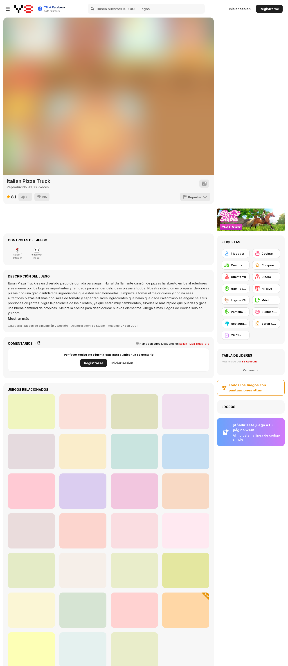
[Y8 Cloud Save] (236, 335)
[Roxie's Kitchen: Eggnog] (31, 570)
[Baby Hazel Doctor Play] (134, 411)
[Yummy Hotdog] (31, 451)
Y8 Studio (98, 325)
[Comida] (236, 265)
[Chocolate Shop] (82, 411)
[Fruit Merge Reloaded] (185, 530)
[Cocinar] (266, 253)
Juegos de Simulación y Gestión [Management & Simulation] (45, 325)
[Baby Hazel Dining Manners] (82, 570)
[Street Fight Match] (31, 610)
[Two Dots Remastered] (82, 491)
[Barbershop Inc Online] (185, 451)
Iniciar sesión (240, 9)
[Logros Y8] (236, 300)
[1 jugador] (236, 253)
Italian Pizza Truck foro (194, 343)
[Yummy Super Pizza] (82, 451)
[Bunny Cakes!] (134, 530)
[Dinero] (266, 276)
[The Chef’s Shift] (134, 451)
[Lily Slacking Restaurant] (185, 570)
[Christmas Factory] (185, 411)
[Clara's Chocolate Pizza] (134, 491)
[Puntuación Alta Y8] (266, 311)
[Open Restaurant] (185, 491)
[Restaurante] (236, 323)
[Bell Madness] (31, 491)
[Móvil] (266, 300)
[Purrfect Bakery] (134, 610)
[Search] (93, 9)
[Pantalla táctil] (236, 311)
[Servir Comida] (266, 323)
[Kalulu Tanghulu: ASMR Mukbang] (185, 610)
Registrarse (269, 9)
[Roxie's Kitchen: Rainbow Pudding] (134, 570)
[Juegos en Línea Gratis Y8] (23, 9)
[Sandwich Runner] (31, 530)
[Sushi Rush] (31, 411)
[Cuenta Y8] (236, 276)
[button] (18, 318)
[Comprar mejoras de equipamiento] (266, 265)
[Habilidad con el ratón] (236, 288)
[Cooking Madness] (82, 530)
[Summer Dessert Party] (82, 610)
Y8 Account (249, 361)
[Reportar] (195, 197)
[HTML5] (266, 288)
